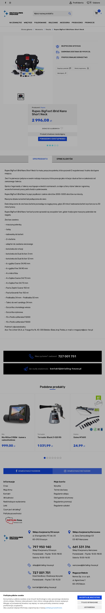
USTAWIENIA (89, 607)
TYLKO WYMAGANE (89, 602)
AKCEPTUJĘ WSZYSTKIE (89, 597)
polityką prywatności (53, 608)
